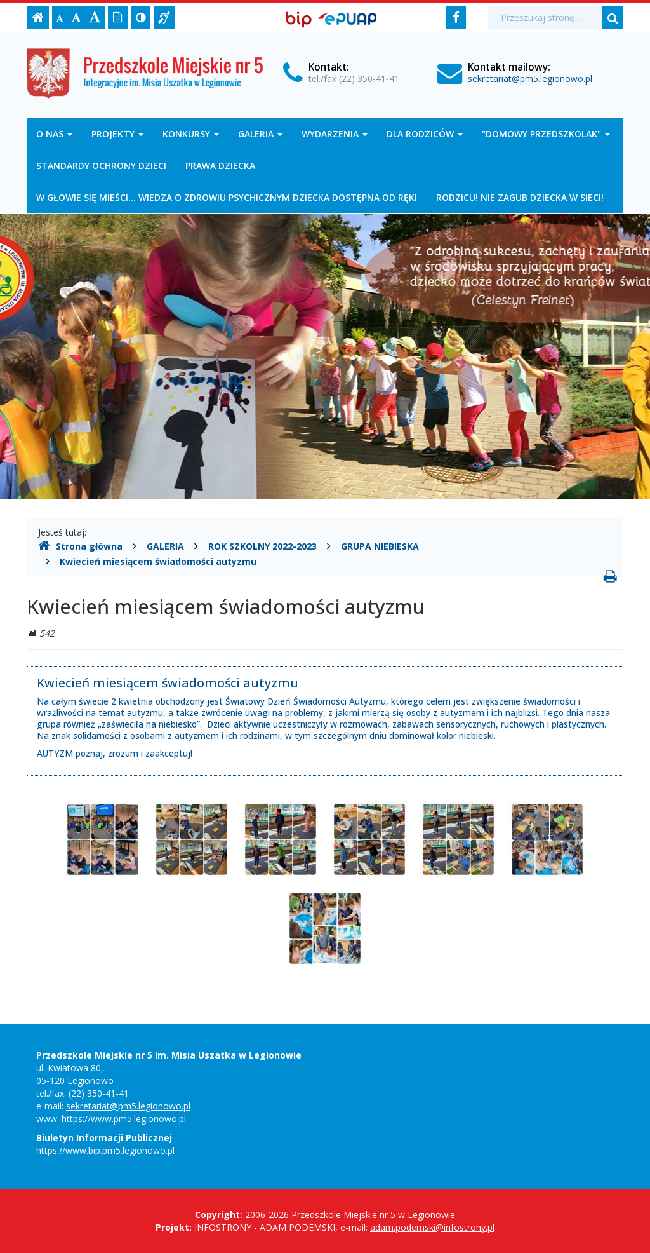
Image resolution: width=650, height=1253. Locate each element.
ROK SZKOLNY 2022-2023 (262, 546)
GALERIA (260, 134)
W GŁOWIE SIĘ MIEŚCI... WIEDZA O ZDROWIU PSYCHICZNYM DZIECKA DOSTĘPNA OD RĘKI (226, 197)
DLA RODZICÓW (425, 134)
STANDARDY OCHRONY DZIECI (101, 165)
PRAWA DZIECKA (220, 165)
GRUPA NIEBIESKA (380, 546)
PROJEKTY (117, 134)
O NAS (54, 134)
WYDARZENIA (335, 134)
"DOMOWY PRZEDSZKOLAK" (546, 134)
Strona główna (80, 545)
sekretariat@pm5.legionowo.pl (530, 78)
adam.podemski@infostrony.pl (432, 1227)
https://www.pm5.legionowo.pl (124, 1119)
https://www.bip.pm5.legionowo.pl (105, 1150)
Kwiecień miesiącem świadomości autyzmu (158, 561)
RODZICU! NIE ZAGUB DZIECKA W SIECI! (520, 197)
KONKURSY (190, 134)
